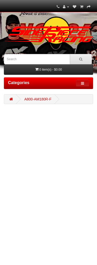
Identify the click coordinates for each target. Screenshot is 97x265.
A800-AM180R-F (37, 99)
